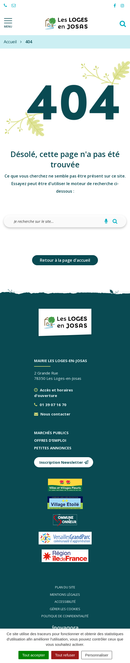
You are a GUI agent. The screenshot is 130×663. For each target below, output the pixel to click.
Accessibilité (65, 601)
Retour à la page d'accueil (65, 260)
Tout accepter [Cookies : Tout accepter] (33, 655)
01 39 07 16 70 (50, 404)
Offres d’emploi (50, 440)
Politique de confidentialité (65, 616)
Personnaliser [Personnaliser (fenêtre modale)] (96, 655)
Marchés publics (51, 432)
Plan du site (65, 587)
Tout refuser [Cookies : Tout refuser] (65, 655)
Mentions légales (65, 594)
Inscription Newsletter (64, 462)
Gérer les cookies (65, 609)
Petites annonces (52, 447)
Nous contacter (52, 413)
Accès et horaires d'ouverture (53, 392)
